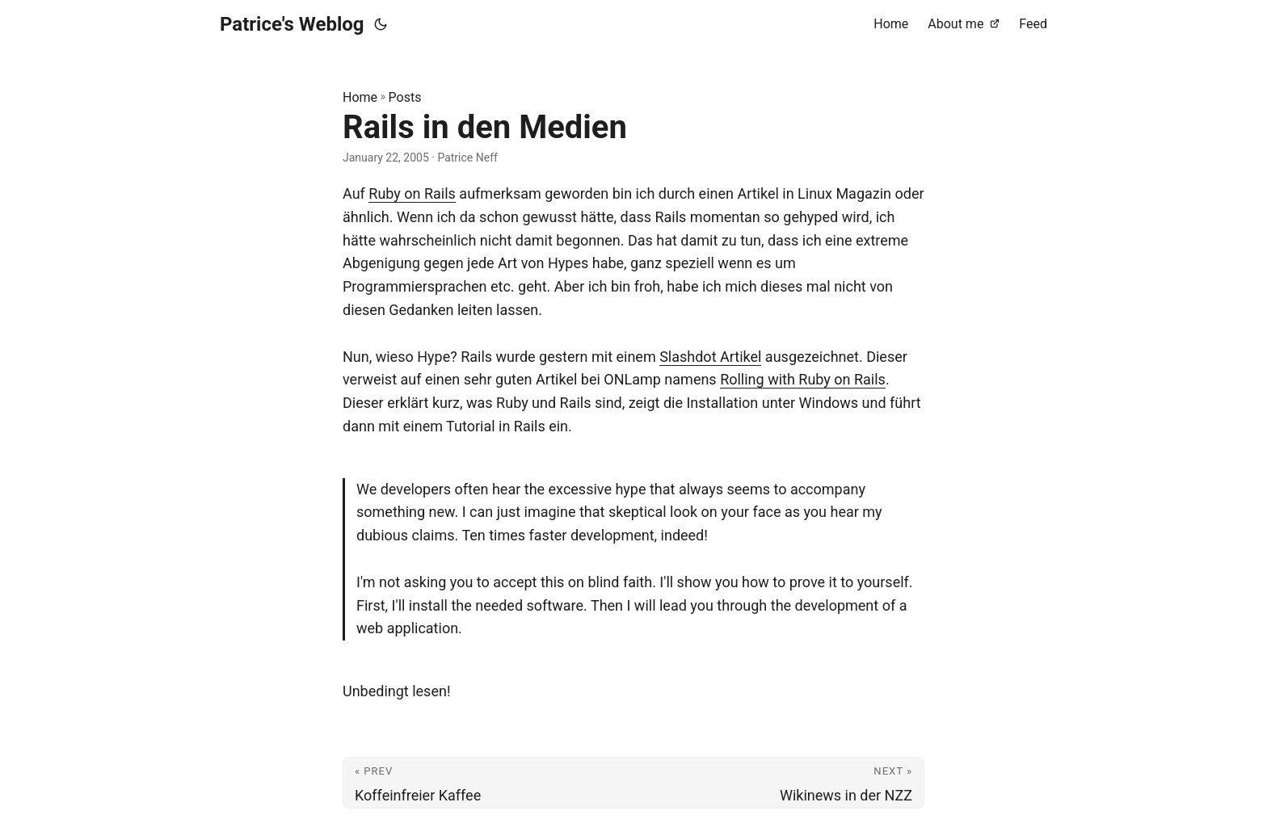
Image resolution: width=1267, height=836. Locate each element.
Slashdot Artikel (710, 356)
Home (360, 97)
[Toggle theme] (380, 24)
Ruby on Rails (412, 193)
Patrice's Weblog (292, 24)
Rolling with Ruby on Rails (803, 379)
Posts (405, 97)
